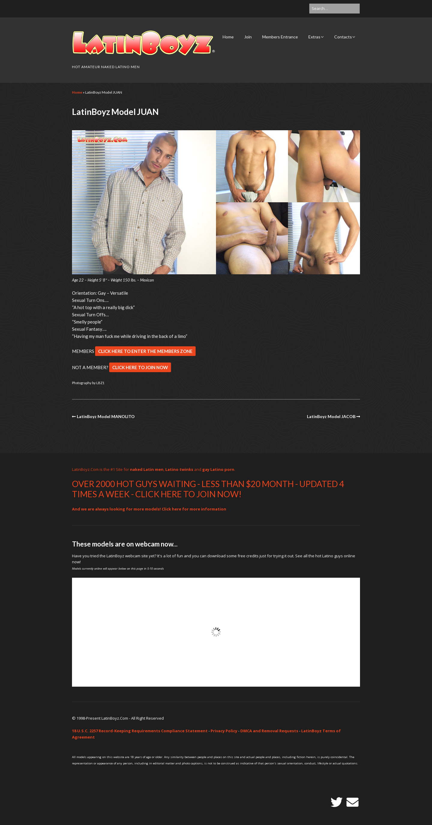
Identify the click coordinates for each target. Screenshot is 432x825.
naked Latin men (147, 469)
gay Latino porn (218, 469)
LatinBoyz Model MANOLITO (106, 416)
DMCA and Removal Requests (269, 730)
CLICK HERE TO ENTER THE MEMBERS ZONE (145, 351)
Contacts (343, 36)
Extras (314, 36)
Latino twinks (179, 469)
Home (228, 36)
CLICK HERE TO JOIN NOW (140, 367)
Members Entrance (280, 36)
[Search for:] (334, 8)
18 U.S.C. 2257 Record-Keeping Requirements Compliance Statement (140, 730)
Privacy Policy (224, 730)
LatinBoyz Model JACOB (331, 416)
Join (248, 36)
